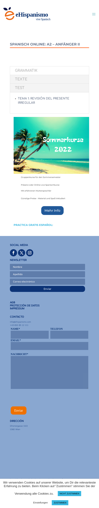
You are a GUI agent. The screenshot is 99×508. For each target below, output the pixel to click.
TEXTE (21, 79)
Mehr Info (52, 210)
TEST (20, 88)
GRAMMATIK (26, 71)
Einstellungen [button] (40, 502)
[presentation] (35, 398)
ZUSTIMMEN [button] (60, 502)
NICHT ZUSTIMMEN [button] (69, 493)
